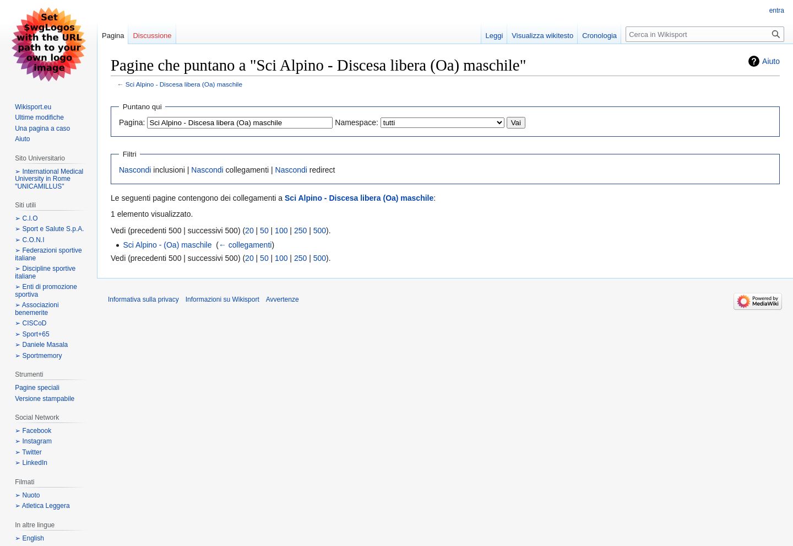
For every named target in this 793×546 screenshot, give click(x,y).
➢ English (29, 538)
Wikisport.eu (33, 107)
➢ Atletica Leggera (42, 506)
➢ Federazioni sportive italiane (48, 254)
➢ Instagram (33, 441)
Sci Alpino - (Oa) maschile (167, 244)
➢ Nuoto (27, 495)
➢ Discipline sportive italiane (45, 272)
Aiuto (771, 61)
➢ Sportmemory (38, 356)
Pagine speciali (37, 388)
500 (319, 230)
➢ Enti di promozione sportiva (46, 290)
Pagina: (132, 122)
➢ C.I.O (26, 218)
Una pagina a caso (42, 128)
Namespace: (356, 122)
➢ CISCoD (30, 323)
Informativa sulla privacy (143, 299)
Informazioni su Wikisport (222, 299)
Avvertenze (282, 299)
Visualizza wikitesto (542, 35)
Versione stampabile (44, 399)
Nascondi (135, 169)
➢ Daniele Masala (41, 345)
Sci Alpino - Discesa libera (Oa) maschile (184, 84)
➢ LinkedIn (31, 463)
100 (281, 230)
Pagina (113, 35)
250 (300, 230)
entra (776, 10)
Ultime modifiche (39, 117)
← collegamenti (245, 244)
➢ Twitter (28, 452)
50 (264, 230)
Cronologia (599, 35)
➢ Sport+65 (32, 334)
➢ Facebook (33, 431)
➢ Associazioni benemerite (36, 309)
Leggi (494, 35)
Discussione (152, 35)
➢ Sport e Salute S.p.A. (49, 229)
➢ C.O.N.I (29, 240)
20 (249, 230)
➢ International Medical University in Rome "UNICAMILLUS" (49, 179)
